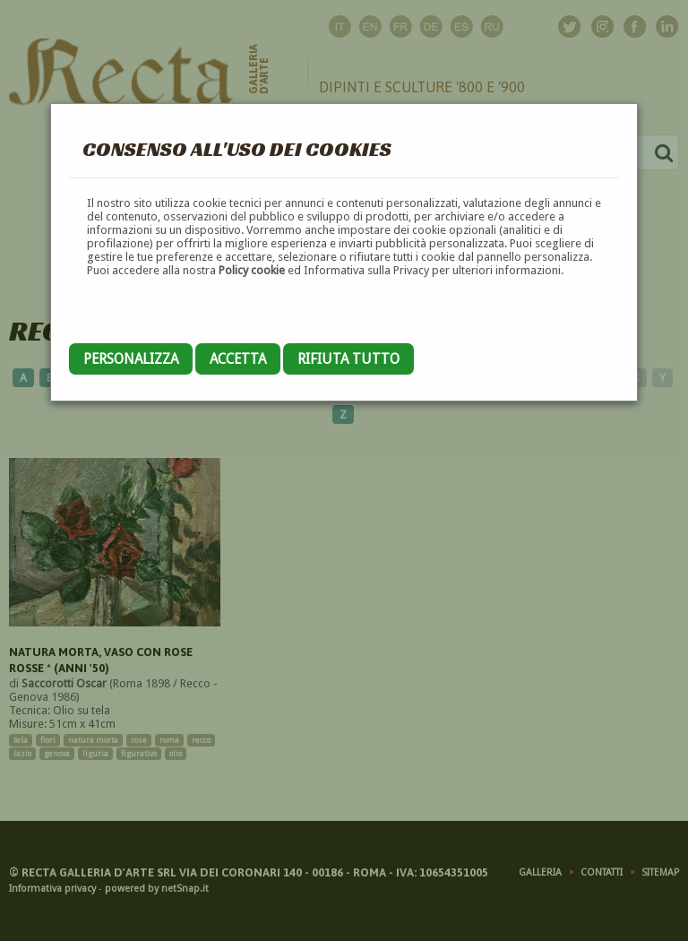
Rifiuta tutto (348, 358)
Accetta (238, 358)
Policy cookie (252, 270)
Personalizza (130, 358)
